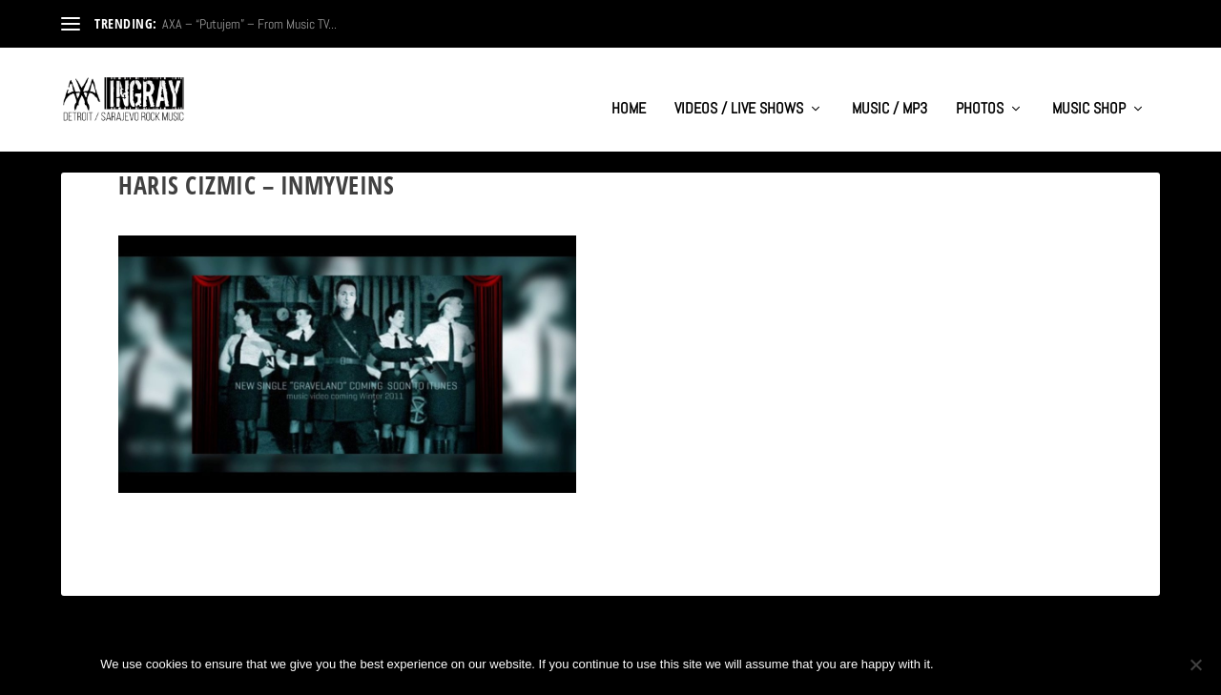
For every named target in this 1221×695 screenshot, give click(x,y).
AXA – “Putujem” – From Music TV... (249, 23)
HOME (628, 91)
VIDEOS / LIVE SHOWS (738, 91)
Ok (964, 664)
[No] (1195, 664)
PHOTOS (980, 91)
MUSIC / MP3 (889, 91)
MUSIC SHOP (1089, 91)
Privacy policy (1057, 664)
